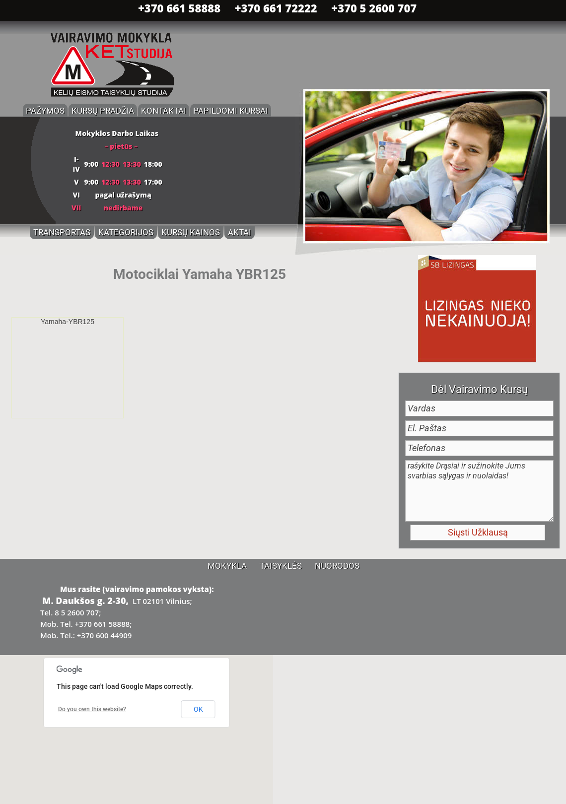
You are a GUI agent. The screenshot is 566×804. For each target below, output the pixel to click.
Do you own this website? (92, 709)
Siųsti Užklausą (478, 532)
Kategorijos (125, 232)
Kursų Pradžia (102, 111)
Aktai (239, 232)
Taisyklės (281, 566)
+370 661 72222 (276, 7)
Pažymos (45, 111)
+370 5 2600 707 (374, 7)
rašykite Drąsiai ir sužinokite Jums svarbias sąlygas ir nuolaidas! (479, 491)
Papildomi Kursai (230, 111)
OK (198, 709)
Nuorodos (337, 566)
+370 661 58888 (179, 7)
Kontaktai (163, 111)
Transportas (61, 232)
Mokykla (227, 566)
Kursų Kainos (190, 232)
